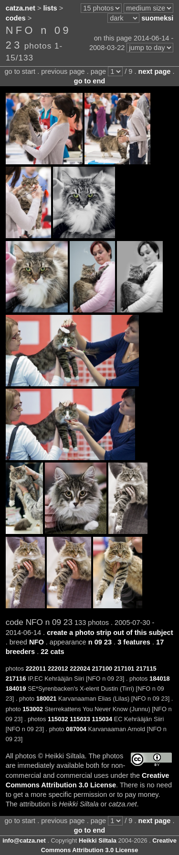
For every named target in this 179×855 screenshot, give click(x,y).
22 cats (52, 651)
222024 (80, 668)
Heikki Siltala (97, 840)
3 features (133, 642)
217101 (124, 668)
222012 (58, 668)
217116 (16, 678)
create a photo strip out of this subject (110, 632)
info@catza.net (24, 840)
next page (154, 71)
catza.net (20, 8)
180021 (46, 698)
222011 (36, 668)
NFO (36, 642)
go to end (89, 81)
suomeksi (157, 18)
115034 (102, 719)
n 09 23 (100, 642)
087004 (76, 729)
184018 (159, 678)
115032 (58, 719)
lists (50, 8)
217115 (146, 668)
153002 (32, 709)
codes (16, 18)
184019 (16, 688)
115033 (80, 719)
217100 (102, 668)
